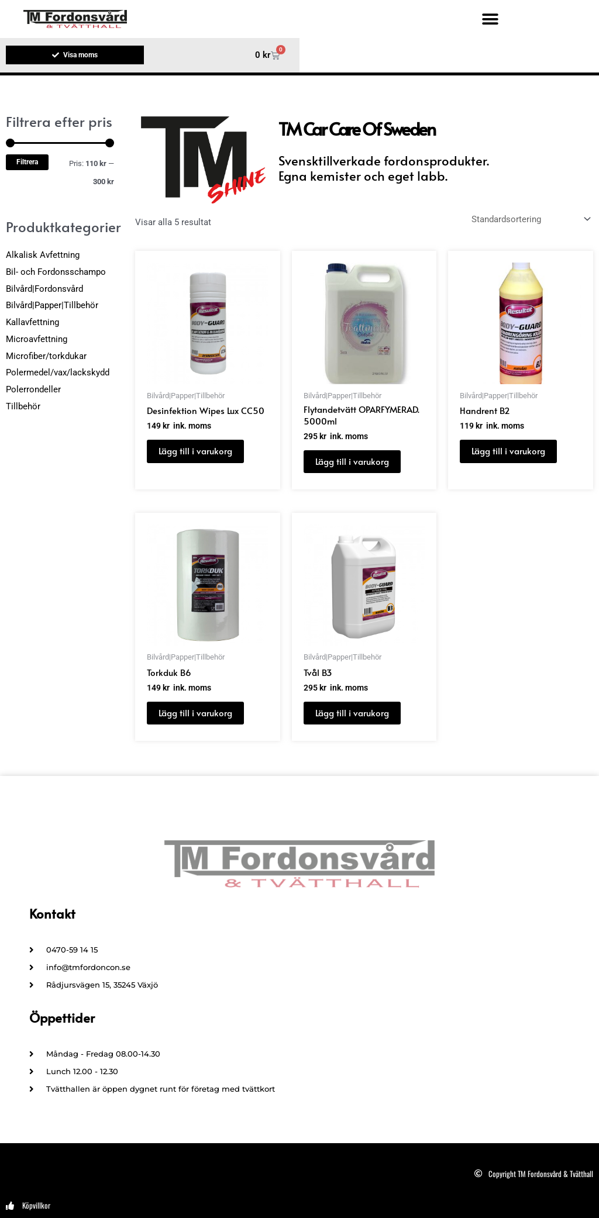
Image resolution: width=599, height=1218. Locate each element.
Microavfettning (36, 339)
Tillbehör (23, 406)
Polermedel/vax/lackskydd (57, 373)
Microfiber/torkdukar (46, 356)
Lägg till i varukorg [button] (195, 450)
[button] (490, 19)
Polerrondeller (33, 389)
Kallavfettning (32, 322)
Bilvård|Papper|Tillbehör (52, 306)
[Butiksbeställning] (530, 219)
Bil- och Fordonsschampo (56, 272)
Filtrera (27, 162)
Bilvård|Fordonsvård (44, 289)
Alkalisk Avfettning (43, 255)
